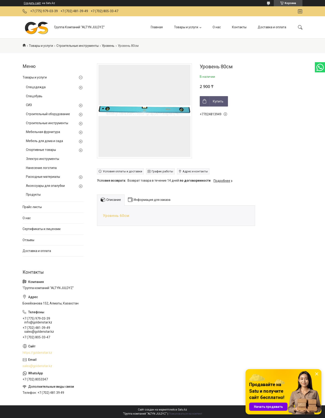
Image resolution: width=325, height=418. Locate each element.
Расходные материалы (43, 176)
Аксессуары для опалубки (45, 186)
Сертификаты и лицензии (41, 229)
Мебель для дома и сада (44, 141)
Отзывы (28, 240)
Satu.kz (182, 409)
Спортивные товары (41, 150)
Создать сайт (32, 3)
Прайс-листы (32, 207)
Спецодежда (36, 87)
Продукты (33, 194)
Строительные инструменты (77, 46)
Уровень (108, 46)
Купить (218, 101)
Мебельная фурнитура (43, 132)
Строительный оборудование (48, 114)
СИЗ (29, 105)
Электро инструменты (42, 159)
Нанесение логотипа (41, 168)
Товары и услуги (186, 27)
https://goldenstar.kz (37, 352)
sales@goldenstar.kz (37, 366)
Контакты (239, 27)
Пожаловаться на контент (185, 413)
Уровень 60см (116, 215)
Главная (157, 27)
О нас (217, 27)
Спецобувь (34, 96)
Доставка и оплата (272, 27)
